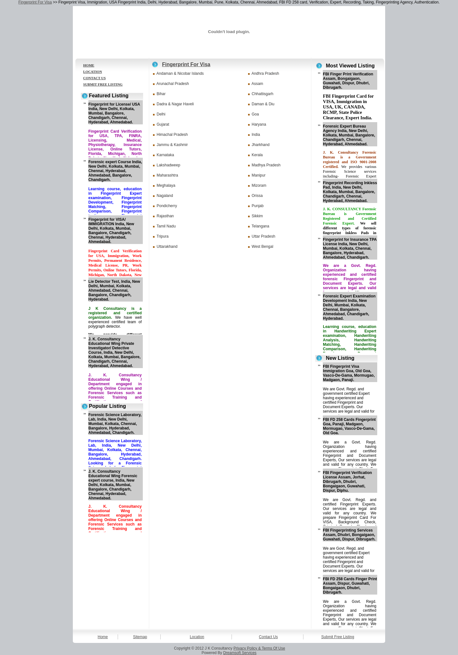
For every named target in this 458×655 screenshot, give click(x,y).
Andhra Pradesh (265, 73)
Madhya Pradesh (266, 165)
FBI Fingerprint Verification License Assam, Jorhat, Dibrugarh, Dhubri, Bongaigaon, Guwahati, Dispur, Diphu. (347, 481)
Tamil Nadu (166, 226)
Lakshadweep (168, 165)
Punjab (257, 206)
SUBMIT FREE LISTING (103, 84)
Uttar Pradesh (263, 236)
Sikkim (257, 216)
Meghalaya (166, 185)
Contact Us (268, 637)
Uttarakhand (167, 246)
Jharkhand (260, 145)
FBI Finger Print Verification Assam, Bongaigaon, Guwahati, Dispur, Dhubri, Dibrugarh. (348, 81)
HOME (88, 65)
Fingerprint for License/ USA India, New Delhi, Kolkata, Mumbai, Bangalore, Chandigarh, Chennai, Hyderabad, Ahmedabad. (114, 113)
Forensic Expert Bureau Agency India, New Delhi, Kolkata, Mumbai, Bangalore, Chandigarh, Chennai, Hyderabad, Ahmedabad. (349, 135)
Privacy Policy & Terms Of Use (259, 648)
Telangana (260, 226)
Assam (257, 83)
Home (103, 637)
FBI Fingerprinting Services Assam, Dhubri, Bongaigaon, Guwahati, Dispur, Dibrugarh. (349, 534)
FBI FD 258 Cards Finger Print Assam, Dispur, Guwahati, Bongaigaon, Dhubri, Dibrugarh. (350, 586)
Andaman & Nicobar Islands (180, 73)
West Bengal (262, 246)
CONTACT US (94, 78)
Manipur (258, 175)
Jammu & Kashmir (172, 145)
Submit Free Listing (337, 637)
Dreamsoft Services (240, 653)
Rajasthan (165, 216)
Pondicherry (167, 206)
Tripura (162, 236)
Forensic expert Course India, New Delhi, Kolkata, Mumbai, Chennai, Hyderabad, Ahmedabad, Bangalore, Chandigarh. (115, 171)
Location (197, 637)
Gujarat (163, 124)
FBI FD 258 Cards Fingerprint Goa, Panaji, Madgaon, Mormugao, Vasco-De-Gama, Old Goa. (349, 426)
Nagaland (165, 195)
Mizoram (259, 185)
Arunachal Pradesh (172, 83)
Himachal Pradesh (172, 134)
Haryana (259, 124)
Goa (255, 114)
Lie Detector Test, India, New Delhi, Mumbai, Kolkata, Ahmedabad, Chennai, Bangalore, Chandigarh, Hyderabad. (114, 290)
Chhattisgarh (262, 94)
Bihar (161, 94)
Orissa (257, 195)
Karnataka (165, 155)
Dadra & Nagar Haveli (175, 104)
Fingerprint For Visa (35, 2)
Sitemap (140, 637)
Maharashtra (167, 175)
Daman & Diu (263, 104)
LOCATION (92, 71)
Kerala (257, 155)
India (256, 134)
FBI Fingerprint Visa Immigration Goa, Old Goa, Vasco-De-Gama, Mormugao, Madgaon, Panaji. (349, 373)
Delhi (161, 114)
